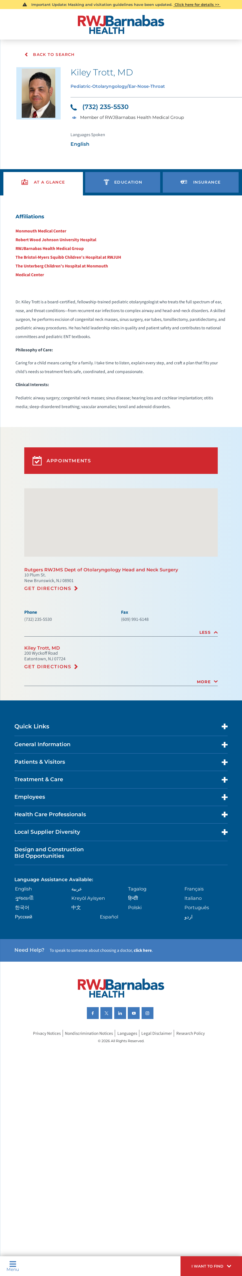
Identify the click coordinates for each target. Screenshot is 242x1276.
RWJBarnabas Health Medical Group (46, 258)
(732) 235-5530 (101, 109)
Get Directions (49, 626)
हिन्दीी (133, 953)
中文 (77, 962)
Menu (14, 1265)
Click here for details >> (197, 4)
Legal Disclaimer (159, 1095)
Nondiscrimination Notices (88, 1095)
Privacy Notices (43, 1095)
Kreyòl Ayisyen (89, 953)
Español (110, 972)
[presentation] (43, 188)
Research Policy (195, 1095)
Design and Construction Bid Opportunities (53, 905)
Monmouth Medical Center (36, 239)
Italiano (193, 953)
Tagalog (138, 943)
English (25, 943)
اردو (188, 972)
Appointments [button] (64, 491)
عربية (77, 943)
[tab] (121, 673)
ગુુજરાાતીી (25, 953)
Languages (128, 1095)
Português (197, 962)
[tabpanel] (121, 331)
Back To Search (50, 54)
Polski (135, 962)
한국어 (23, 962)
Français (194, 943)
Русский (25, 972)
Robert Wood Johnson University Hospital (52, 249)
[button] (207, 1265)
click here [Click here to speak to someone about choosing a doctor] (153, 1007)
